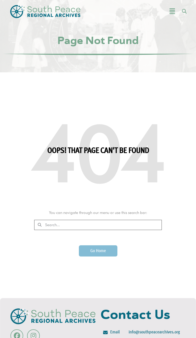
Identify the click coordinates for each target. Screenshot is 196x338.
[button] (159, 11)
